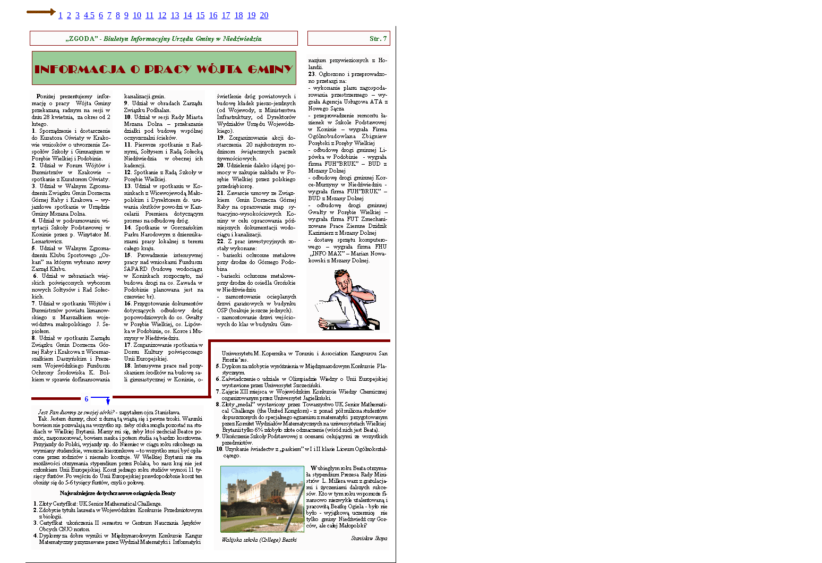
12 (162, 15)
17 (225, 15)
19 (251, 15)
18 (238, 15)
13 (174, 15)
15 (200, 15)
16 (213, 15)
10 (137, 15)
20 (264, 15)
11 (149, 15)
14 (187, 15)
